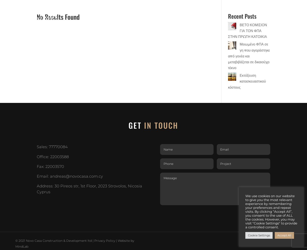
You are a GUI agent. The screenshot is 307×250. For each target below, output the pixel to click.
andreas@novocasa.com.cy (76, 176)
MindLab (21, 246)
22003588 (59, 156)
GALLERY (244, 8)
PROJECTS (188, 8)
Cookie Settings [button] (259, 235)
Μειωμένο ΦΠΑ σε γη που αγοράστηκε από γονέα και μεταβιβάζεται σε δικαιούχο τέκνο (249, 56)
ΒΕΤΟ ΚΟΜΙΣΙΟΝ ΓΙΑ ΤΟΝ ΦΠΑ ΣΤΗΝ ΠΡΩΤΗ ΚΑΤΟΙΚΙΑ (247, 31)
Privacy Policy (104, 241)
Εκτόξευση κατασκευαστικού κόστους (247, 81)
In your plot (218, 8)
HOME (147, 8)
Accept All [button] (284, 235)
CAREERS (264, 8)
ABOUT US (166, 8)
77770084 (58, 146)
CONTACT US (288, 8)
